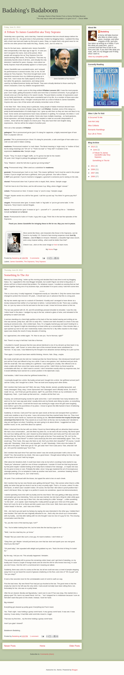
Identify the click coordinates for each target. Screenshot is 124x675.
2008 (93, 169)
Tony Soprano (40, 262)
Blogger (75, 670)
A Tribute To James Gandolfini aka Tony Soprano (32, 32)
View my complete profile (98, 57)
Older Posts (74, 646)
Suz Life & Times (95, 134)
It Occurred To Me (95, 117)
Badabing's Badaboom (30, 10)
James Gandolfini (16, 262)
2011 (93, 166)
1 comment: (34, 636)
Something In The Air (16, 275)
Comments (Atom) (47, 654)
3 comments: (35, 258)
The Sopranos (29, 262)
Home (51, 249)
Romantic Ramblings (96, 130)
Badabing (105, 32)
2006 (93, 176)
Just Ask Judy (93, 121)
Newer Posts (10, 646)
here (55, 245)
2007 (93, 173)
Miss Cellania (93, 126)
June (95, 150)
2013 (93, 147)
